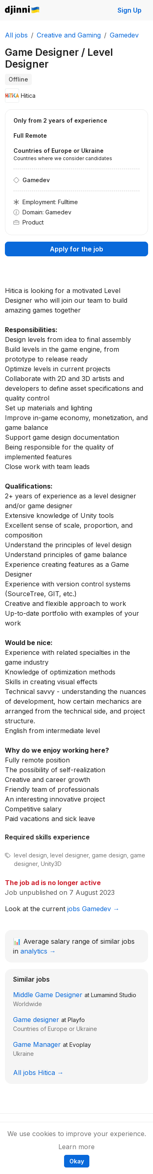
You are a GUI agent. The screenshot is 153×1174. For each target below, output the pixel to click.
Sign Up (130, 10)
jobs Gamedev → (93, 909)
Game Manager (37, 1044)
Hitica (28, 95)
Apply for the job (76, 249)
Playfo (76, 1019)
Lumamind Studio (113, 994)
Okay (76, 1161)
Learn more (76, 1147)
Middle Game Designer (47, 995)
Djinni (22, 10)
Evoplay (80, 1044)
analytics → (38, 951)
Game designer (36, 1019)
